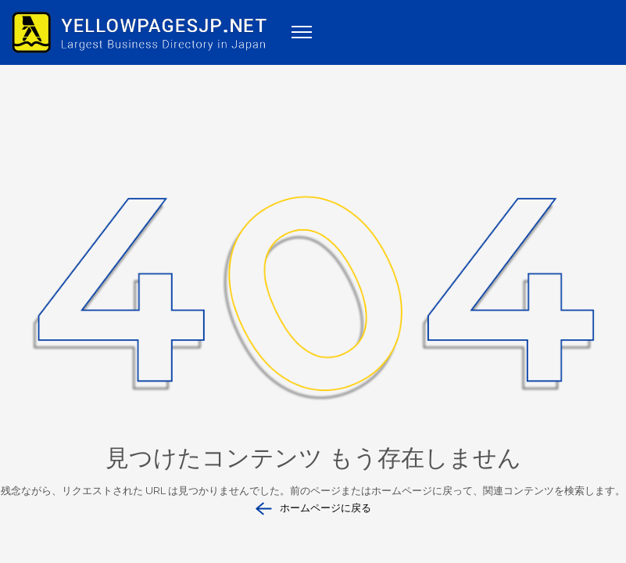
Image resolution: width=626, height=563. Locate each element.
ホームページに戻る (313, 508)
